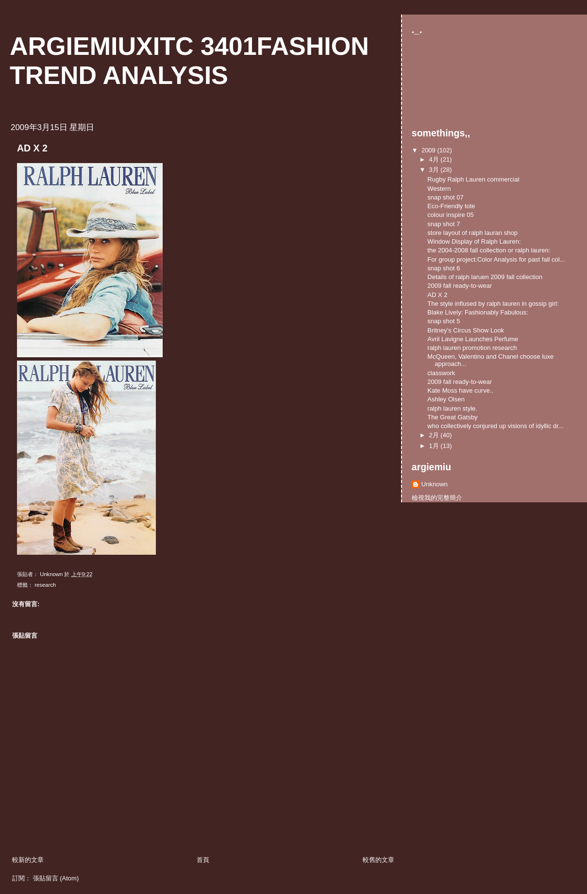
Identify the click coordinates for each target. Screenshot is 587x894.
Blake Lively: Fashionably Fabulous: (477, 312)
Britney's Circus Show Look (465, 330)
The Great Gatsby (452, 417)
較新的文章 (28, 859)
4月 (435, 159)
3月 (435, 169)
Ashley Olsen (446, 399)
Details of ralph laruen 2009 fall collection (484, 277)
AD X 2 (437, 294)
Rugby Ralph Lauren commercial (473, 179)
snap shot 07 (445, 197)
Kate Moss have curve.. (460, 390)
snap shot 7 (443, 224)
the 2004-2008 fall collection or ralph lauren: (488, 250)
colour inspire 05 (450, 214)
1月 (435, 445)
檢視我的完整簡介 (437, 497)
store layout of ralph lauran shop (472, 232)
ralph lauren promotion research (472, 347)
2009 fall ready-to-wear (459, 285)
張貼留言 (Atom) (56, 878)
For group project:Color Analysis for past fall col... (496, 259)
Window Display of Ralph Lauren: (473, 241)
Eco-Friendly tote (451, 206)
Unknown (434, 484)
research (45, 585)
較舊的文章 (378, 859)
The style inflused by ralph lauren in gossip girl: (492, 303)
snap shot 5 (443, 321)
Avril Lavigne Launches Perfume (472, 339)
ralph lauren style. (452, 408)
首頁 (203, 859)
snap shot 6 (443, 268)
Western (439, 188)
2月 (435, 435)
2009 (429, 150)
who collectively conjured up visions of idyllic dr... (495, 426)
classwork (441, 373)
